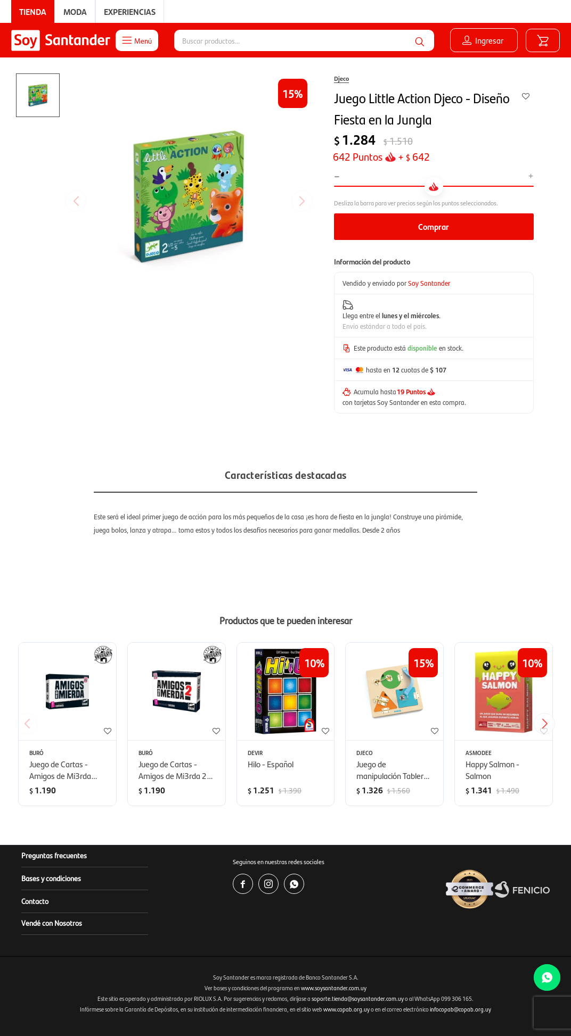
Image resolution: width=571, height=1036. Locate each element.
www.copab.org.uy (346, 1009)
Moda (75, 11)
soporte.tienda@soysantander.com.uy (358, 998)
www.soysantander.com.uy (333, 988)
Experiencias (130, 11)
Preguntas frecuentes (54, 855)
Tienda (32, 11)
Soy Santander (429, 283)
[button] (419, 40)
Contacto (34, 901)
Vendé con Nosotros (51, 922)
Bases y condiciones (51, 878)
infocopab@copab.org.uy (460, 1009)
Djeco (341, 78)
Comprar (433, 226)
